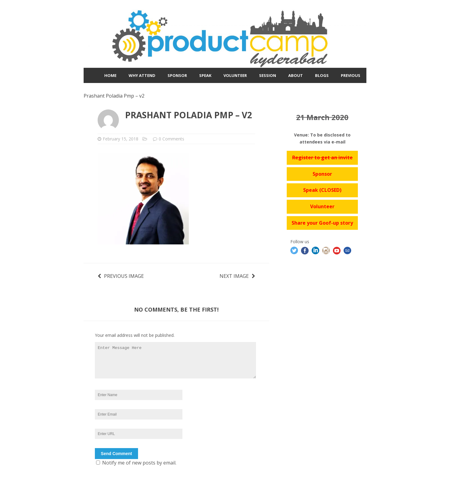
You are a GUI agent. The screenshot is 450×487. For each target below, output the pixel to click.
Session (267, 75)
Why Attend (142, 75)
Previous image (121, 276)
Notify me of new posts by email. (139, 462)
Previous (350, 75)
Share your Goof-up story (322, 222)
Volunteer (235, 75)
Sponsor (177, 75)
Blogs (322, 75)
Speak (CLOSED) (322, 190)
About (295, 75)
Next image (237, 276)
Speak (205, 75)
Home (110, 75)
